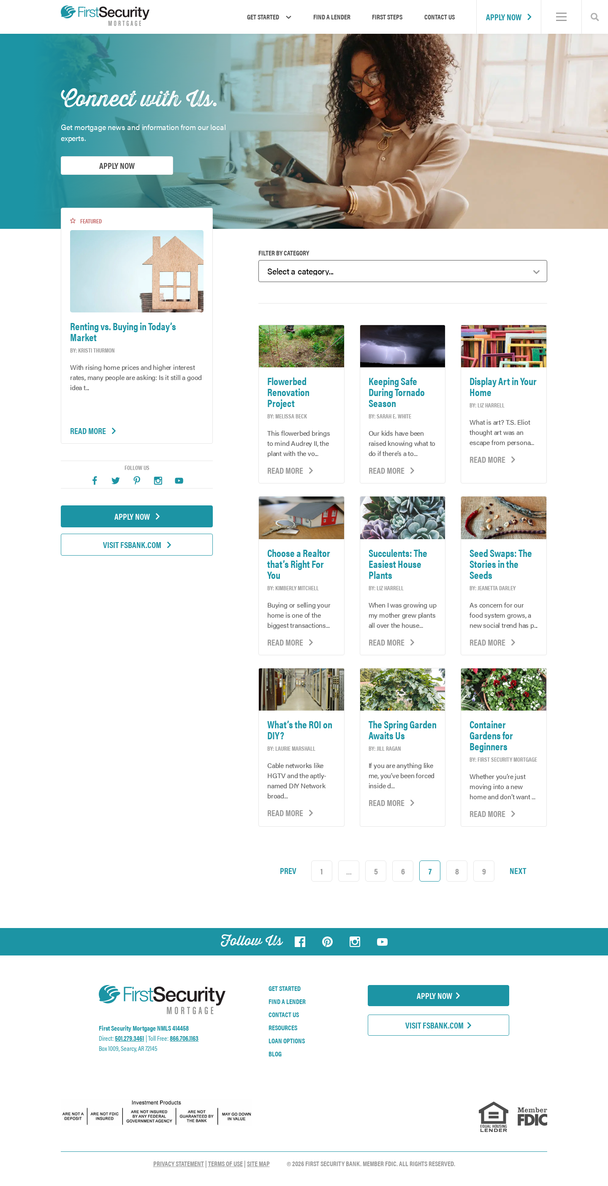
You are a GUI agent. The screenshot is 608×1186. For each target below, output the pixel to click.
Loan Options (287, 1040)
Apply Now (509, 17)
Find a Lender (331, 17)
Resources (283, 1027)
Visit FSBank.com (137, 544)
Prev (288, 870)
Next (518, 870)
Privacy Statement (178, 1163)
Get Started (285, 988)
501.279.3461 (129, 1038)
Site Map (258, 1163)
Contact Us (439, 17)
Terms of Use (225, 1163)
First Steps (387, 17)
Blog (275, 1053)
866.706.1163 (184, 1038)
